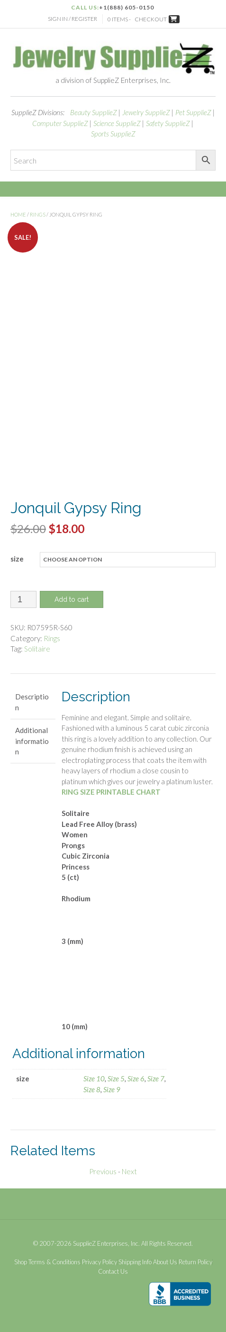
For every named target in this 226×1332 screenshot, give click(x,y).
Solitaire (37, 648)
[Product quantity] (23, 599)
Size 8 (91, 1089)
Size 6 (136, 1078)
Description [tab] (32, 702)
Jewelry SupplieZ (146, 112)
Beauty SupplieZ (93, 112)
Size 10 (94, 1078)
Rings (37, 214)
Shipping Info (135, 1262)
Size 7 (155, 1078)
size (17, 558)
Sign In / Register (72, 18)
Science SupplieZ (117, 123)
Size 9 (111, 1089)
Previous (103, 1171)
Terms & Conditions (54, 1262)
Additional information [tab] (32, 741)
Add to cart (71, 599)
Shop (20, 1262)
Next (129, 1171)
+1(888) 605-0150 (126, 7)
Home (18, 214)
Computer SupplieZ (60, 123)
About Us (165, 1262)
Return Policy (195, 1262)
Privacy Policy (99, 1262)
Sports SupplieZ (113, 133)
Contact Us (113, 1272)
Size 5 (116, 1078)
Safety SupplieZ (168, 123)
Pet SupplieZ (193, 112)
